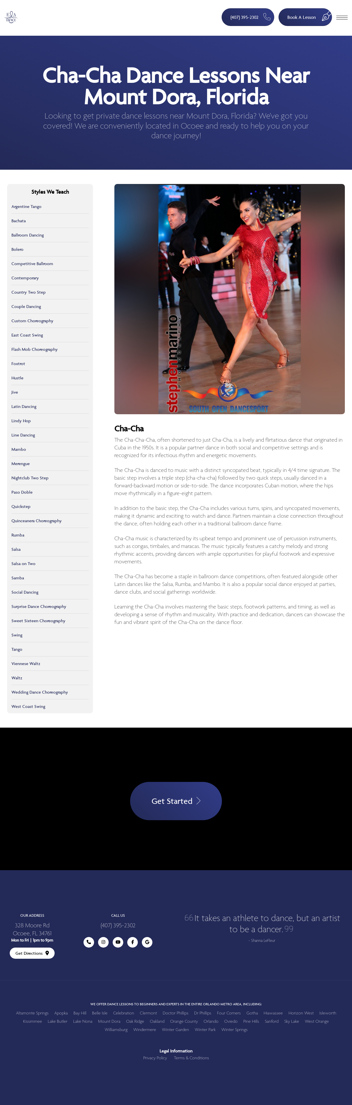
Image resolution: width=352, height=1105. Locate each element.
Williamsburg (116, 1029)
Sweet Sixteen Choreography (38, 620)
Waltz (16, 677)
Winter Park (205, 1029)
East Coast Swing (27, 335)
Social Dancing (24, 592)
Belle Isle (100, 1013)
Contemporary (25, 278)
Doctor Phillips (175, 1013)
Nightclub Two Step (30, 478)
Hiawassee (273, 1013)
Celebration (123, 1013)
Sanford (272, 1021)
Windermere (144, 1029)
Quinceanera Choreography (36, 520)
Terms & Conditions (191, 1058)
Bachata (18, 220)
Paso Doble (22, 492)
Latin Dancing (23, 406)
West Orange (317, 1021)
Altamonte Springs (32, 1013)
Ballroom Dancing (27, 235)
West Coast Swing (28, 706)
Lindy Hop (21, 420)
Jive (14, 392)
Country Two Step (28, 292)
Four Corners (229, 1013)
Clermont (148, 1013)
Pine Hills (251, 1021)
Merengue (20, 463)
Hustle (17, 378)
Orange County (184, 1021)
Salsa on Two (23, 563)
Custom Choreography (32, 320)
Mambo (18, 449)
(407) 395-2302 (250, 16)
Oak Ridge (135, 1021)
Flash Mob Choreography (34, 349)
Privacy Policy (155, 1058)
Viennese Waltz (25, 663)
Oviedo (231, 1021)
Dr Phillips (202, 1013)
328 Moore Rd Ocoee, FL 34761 (32, 930)
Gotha (252, 1013)
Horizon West (301, 1013)
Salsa (16, 549)
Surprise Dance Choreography (38, 606)
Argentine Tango (26, 206)
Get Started (176, 801)
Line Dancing (23, 435)
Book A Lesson (309, 14)
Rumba (17, 535)
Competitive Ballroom (32, 263)
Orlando (211, 1021)
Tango (16, 649)
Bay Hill (79, 1013)
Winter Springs (234, 1029)
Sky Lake (291, 1021)
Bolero (17, 249)
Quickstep (21, 506)
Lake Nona (82, 1021)
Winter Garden (175, 1029)
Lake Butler (57, 1021)
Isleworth (327, 1013)
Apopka (61, 1013)
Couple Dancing (26, 306)
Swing (16, 635)
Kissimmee (32, 1021)
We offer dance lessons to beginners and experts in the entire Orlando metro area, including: (176, 1004)
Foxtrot (18, 363)
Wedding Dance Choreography (39, 692)
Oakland (157, 1021)
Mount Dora (109, 1021)
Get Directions (32, 953)
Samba (17, 577)
